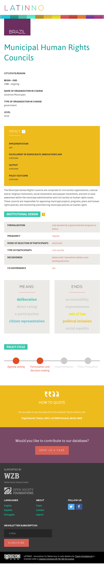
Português (9, 514)
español (8, 510)
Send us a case (52, 450)
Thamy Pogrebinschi (84, 556)
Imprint (40, 514)
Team (39, 505)
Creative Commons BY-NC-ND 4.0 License (56, 559)
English (8, 505)
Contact (40, 510)
